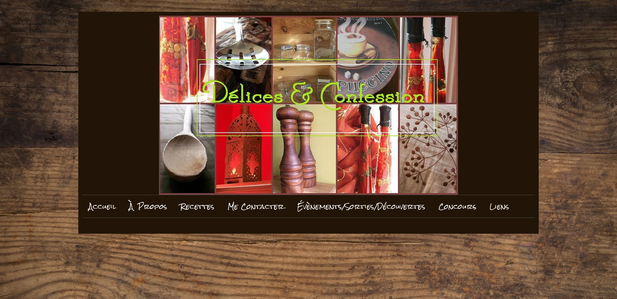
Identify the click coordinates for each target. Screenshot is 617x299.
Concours (457, 206)
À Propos (148, 206)
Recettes (197, 206)
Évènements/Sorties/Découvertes (361, 206)
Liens (499, 206)
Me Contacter (255, 206)
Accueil (102, 206)
